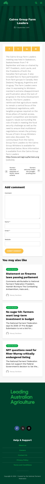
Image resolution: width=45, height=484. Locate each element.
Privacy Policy (22, 460)
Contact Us (22, 455)
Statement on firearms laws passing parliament (22, 275)
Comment (8, 193)
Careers (22, 450)
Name (7, 222)
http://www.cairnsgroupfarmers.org (22, 157)
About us (22, 445)
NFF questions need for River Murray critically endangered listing (21, 354)
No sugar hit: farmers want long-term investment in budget (20, 315)
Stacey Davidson (13, 295)
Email (7, 230)
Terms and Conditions (23, 465)
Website (8, 239)
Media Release (12, 269)
